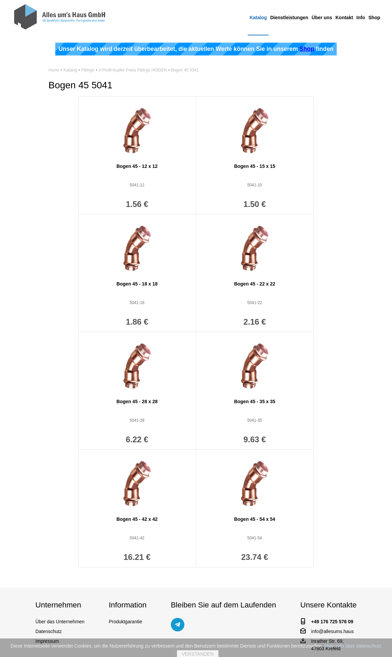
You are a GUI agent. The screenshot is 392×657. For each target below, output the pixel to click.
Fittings (87, 70)
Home (54, 70)
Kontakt (344, 17)
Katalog (258, 17)
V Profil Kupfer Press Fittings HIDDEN (132, 70)
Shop (374, 17)
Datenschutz (48, 631)
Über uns (322, 17)
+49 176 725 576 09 (332, 621)
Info (360, 17)
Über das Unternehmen (60, 621)
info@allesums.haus (332, 631)
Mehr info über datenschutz (353, 647)
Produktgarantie (125, 621)
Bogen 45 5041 (185, 70)
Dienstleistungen (289, 17)
